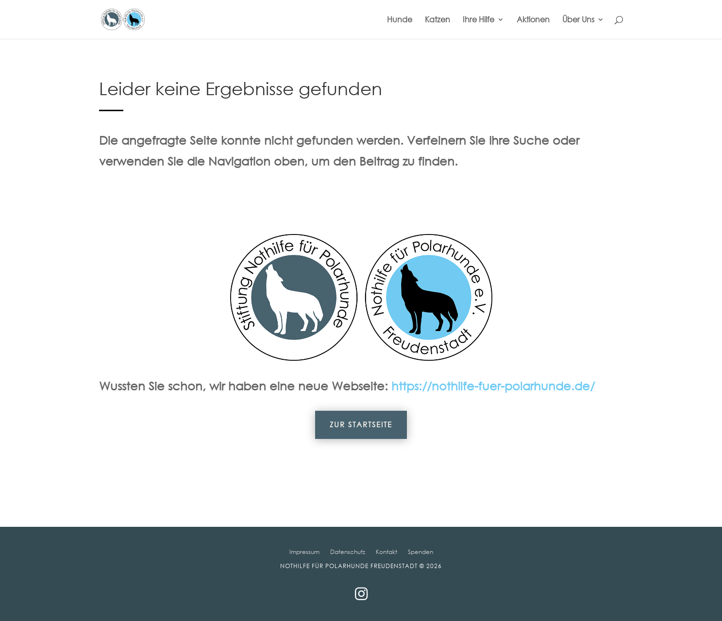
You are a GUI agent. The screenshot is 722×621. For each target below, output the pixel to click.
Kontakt (386, 551)
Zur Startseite (361, 424)
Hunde (399, 20)
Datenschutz (347, 551)
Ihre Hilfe (478, 20)
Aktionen (533, 20)
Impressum (304, 551)
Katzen (437, 20)
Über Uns (578, 20)
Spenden (420, 551)
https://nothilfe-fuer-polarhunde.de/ (493, 385)
